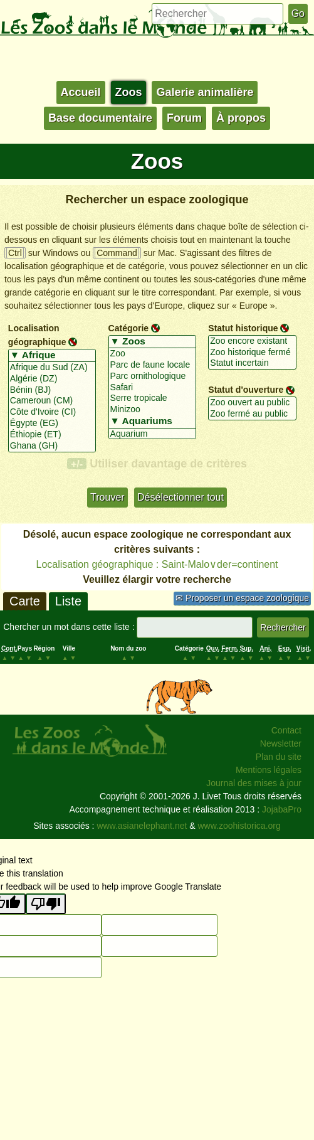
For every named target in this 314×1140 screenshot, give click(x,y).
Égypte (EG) (52, 423)
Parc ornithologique (152, 376)
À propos (241, 118)
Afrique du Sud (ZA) (52, 367)
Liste (68, 601)
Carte (24, 601)
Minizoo (152, 409)
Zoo (152, 354)
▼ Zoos (152, 342)
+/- (77, 463)
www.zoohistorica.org (239, 826)
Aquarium (152, 434)
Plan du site (278, 757)
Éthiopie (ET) (52, 434)
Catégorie (128, 328)
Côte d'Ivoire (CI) (52, 412)
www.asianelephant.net (142, 826)
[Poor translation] (46, 903)
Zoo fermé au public (252, 414)
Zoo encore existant (252, 341)
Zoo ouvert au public (252, 402)
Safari (152, 387)
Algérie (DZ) (52, 379)
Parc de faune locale (152, 365)
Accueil (81, 92)
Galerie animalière (204, 92)
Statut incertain (252, 363)
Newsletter (280, 743)
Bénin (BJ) (52, 390)
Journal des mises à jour (253, 783)
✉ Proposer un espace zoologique (242, 598)
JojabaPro (281, 809)
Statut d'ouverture (245, 390)
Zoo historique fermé (252, 352)
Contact (286, 730)
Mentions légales (268, 770)
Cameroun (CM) (52, 401)
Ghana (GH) (52, 446)
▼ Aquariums (152, 421)
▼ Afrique (52, 355)
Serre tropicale (152, 398)
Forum (184, 118)
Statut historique (243, 328)
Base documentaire (100, 118)
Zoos (128, 92)
